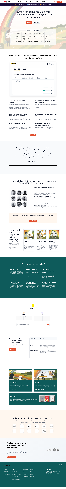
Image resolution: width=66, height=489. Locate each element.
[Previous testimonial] (12, 157)
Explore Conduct (33, 136)
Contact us (32, 476)
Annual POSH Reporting (15, 482)
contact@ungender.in (51, 474)
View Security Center (11, 458)
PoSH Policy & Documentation (16, 476)
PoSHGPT (5, 477)
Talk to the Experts (33, 222)
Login (54, 1)
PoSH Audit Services (15, 477)
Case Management (7, 474)
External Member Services (16, 481)
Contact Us (59, 1)
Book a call (11, 252)
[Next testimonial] (53, 157)
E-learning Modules (7, 476)
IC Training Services (15, 474)
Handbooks (25, 474)
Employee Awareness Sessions (16, 479)
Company (37, 1)
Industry (43, 1)
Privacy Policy (32, 477)
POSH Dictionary (26, 477)
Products (19, 1)
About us (31, 474)
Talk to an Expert (36, 22)
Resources (31, 1)
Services (25, 1)
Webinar (24, 476)
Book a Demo (29, 22)
